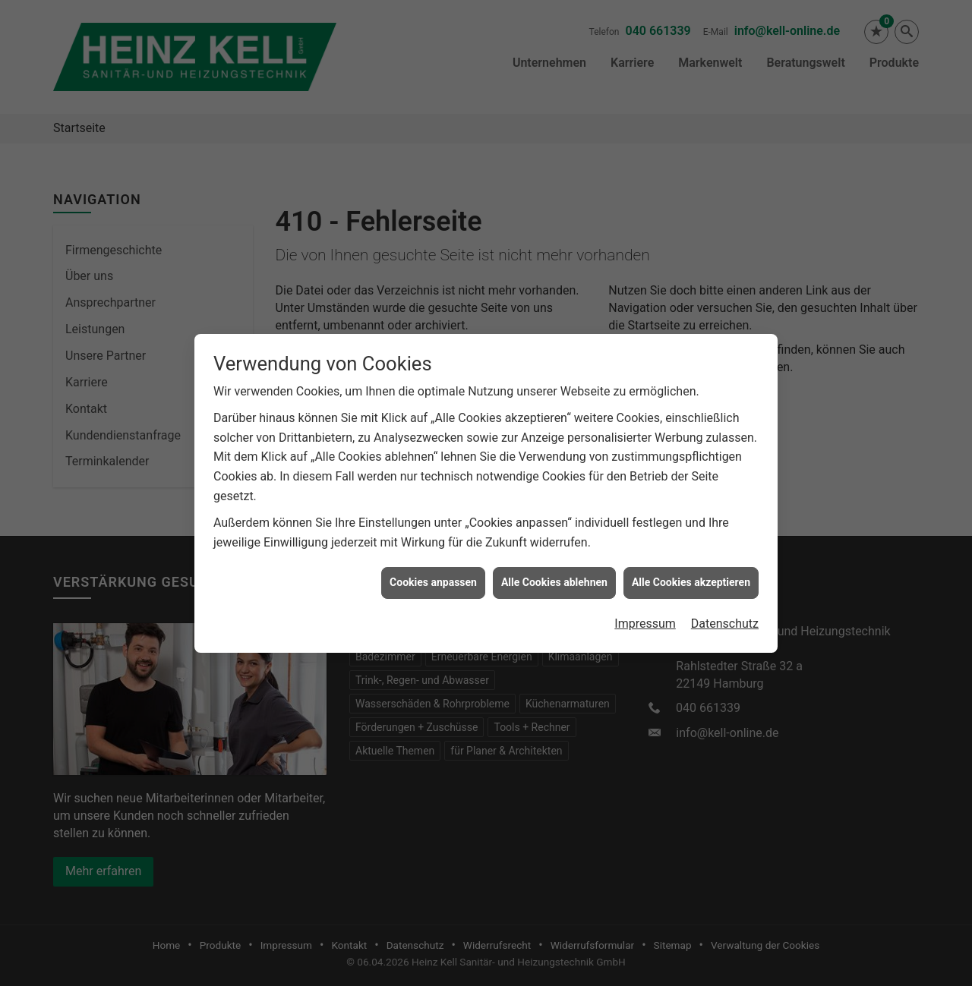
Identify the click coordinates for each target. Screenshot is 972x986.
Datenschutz (725, 615)
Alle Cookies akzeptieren (691, 574)
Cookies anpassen (433, 574)
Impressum (645, 615)
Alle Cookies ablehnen (554, 574)
